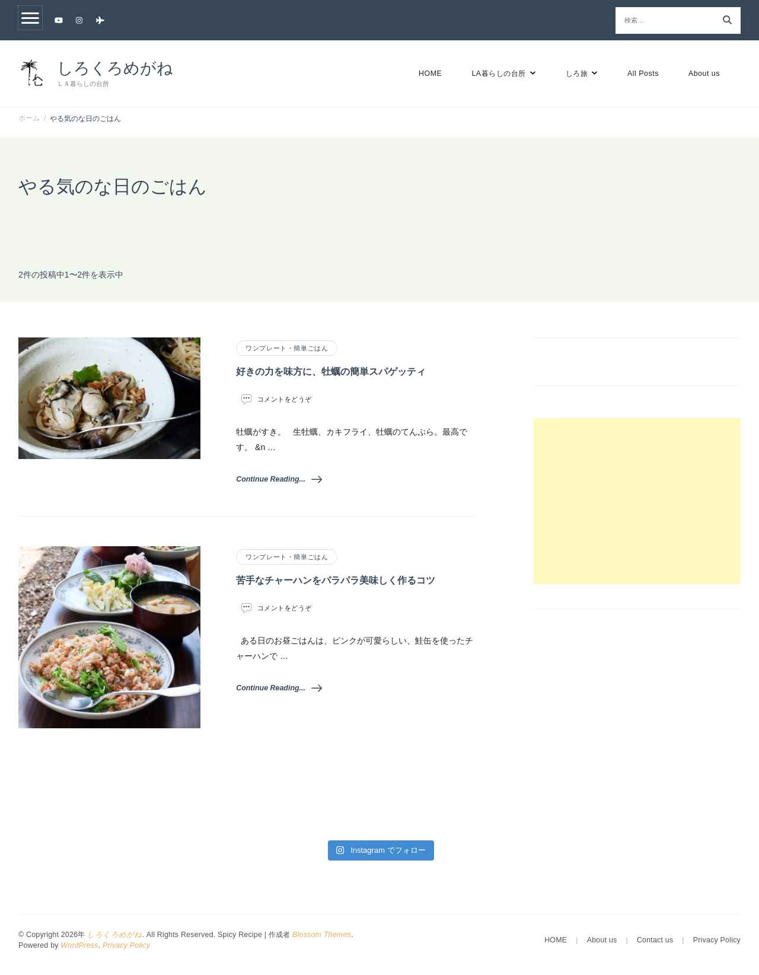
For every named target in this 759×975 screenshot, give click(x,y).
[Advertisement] (637, 501)
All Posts (643, 73)
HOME (430, 73)
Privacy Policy (126, 945)
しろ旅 (577, 73)
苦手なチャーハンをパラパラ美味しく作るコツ (335, 580)
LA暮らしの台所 (498, 73)
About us (704, 73)
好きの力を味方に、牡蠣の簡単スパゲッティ (331, 372)
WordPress (79, 945)
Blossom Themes (321, 935)
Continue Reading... (279, 479)
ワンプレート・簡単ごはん (286, 348)
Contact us (655, 940)
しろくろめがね (115, 68)
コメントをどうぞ (284, 399)
